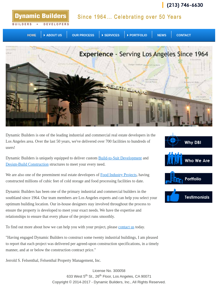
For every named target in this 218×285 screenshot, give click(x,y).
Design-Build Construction (27, 164)
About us (54, 35)
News (161, 35)
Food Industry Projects (118, 175)
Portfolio (138, 35)
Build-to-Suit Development (120, 158)
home (31, 35)
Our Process (83, 35)
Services (112, 35)
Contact (184, 35)
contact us (126, 227)
